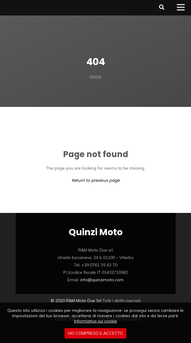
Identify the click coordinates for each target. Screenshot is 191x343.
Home (96, 76)
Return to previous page (96, 180)
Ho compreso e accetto (95, 333)
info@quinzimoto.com (101, 279)
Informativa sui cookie (95, 321)
